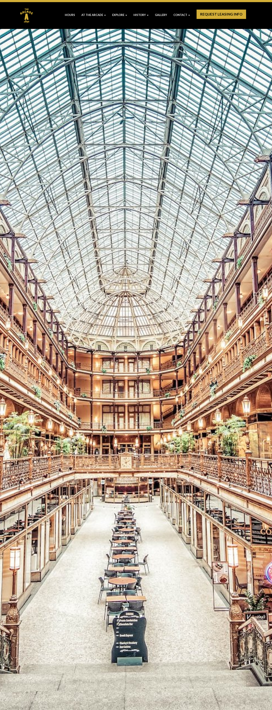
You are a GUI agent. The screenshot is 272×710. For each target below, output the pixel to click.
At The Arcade (93, 15)
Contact (181, 15)
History (141, 15)
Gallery (161, 15)
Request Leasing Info (221, 14)
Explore (119, 15)
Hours (70, 15)
